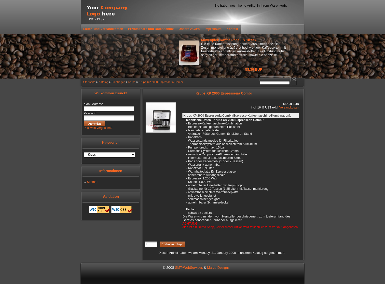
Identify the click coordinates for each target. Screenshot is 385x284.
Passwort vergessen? (98, 128)
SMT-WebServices (189, 268)
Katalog (103, 81)
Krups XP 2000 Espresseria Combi (161, 81)
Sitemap (92, 182)
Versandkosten (289, 107)
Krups (131, 81)
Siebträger (118, 81)
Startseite (89, 81)
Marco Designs (218, 268)
